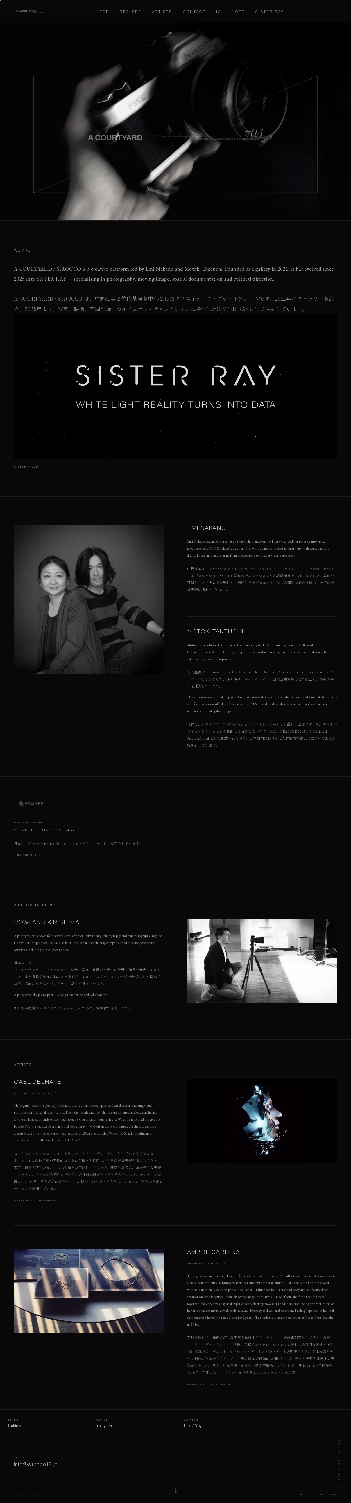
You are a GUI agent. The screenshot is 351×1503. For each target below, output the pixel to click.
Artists (162, 12)
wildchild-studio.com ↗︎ (35, 1094)
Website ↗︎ (23, 1201)
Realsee (130, 12)
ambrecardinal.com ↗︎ (206, 1265)
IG (218, 12)
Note (238, 12)
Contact (194, 12)
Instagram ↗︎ (50, 1201)
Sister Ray (269, 12)
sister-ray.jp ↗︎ (28, 468)
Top (104, 12)
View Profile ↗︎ (27, 856)
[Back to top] (339, 1455)
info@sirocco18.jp (36, 1466)
